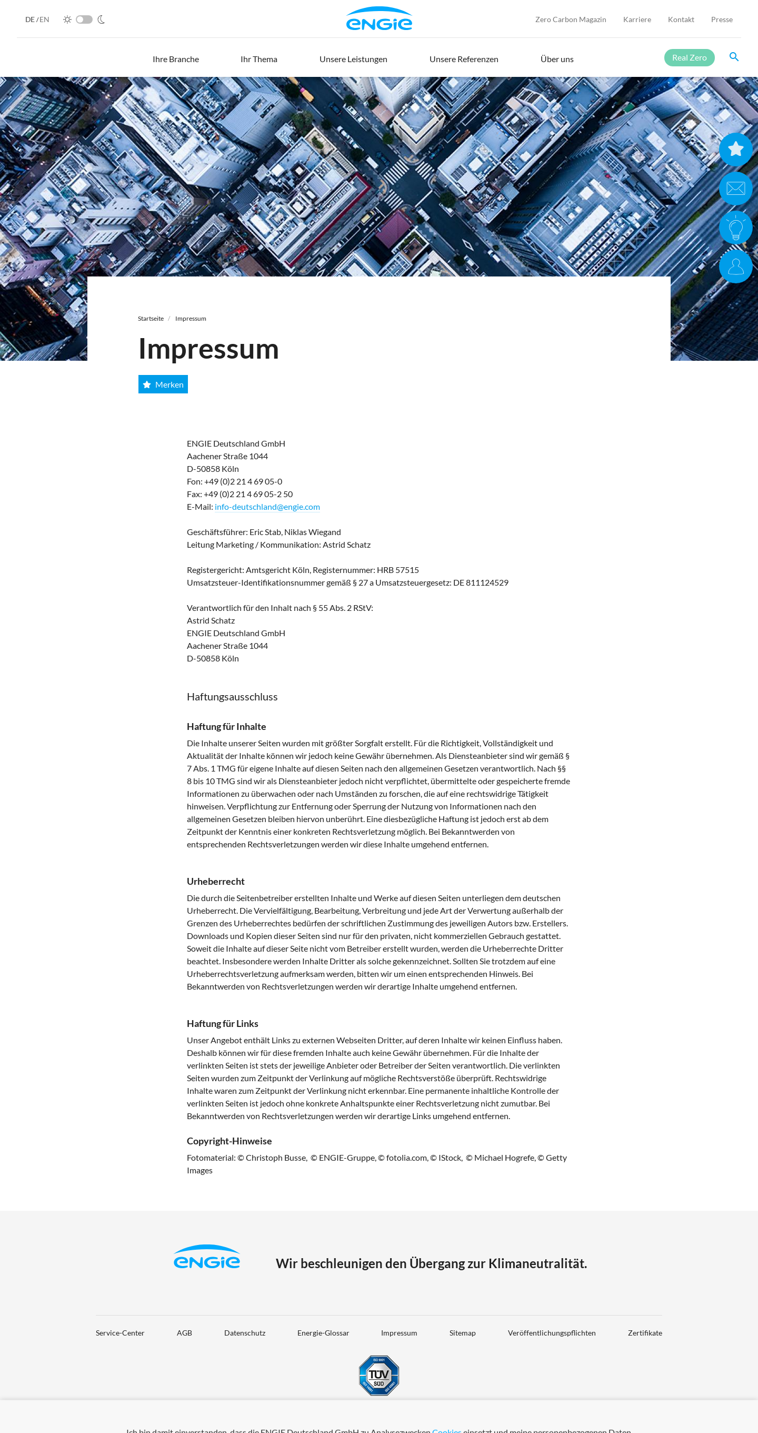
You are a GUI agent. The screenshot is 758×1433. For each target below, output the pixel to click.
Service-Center (120, 1332)
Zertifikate (645, 1332)
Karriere (637, 19)
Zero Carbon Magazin (570, 19)
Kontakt (681, 19)
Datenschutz (244, 1332)
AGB (184, 1332)
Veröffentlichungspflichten (552, 1332)
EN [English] (44, 19)
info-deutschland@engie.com (267, 506)
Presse (722, 19)
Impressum (190, 318)
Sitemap (463, 1332)
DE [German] (30, 19)
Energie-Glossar (323, 1332)
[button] (176, 64)
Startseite (151, 318)
